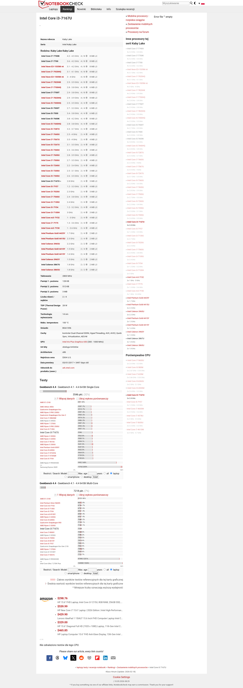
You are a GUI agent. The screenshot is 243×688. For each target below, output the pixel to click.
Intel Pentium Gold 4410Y (53, 249)
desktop (86, 477)
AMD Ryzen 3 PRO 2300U (49, 412)
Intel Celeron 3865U (50, 269)
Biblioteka (96, 9)
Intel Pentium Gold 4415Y (53, 254)
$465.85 (62, 630)
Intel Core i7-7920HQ (51, 71)
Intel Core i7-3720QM (48, 456)
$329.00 (62, 622)
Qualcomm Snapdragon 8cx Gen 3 (53, 415)
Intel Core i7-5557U (47, 555)
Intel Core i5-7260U (50, 165)
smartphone (72, 477)
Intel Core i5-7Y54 (49, 207)
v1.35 (41, 639)
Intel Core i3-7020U (50, 191)
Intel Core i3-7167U (135, 222)
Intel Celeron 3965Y (50, 259)
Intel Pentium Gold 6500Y (49, 447)
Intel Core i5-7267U (50, 144)
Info (109, 9)
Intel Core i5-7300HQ (51, 103)
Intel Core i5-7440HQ (51, 124)
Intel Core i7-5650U (135, 422)
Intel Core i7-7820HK (51, 82)
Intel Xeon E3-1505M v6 (52, 77)
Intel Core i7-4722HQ (48, 453)
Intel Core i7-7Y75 (49, 223)
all (106, 473)
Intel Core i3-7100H (50, 212)
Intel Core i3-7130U (47, 429)
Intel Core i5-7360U (50, 150)
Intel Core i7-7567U (50, 139)
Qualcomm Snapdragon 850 (50, 523)
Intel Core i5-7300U (50, 176)
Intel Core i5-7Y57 (49, 186)
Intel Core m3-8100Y (48, 514)
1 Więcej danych (64, 398)
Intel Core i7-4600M (135, 409)
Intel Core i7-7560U (50, 196)
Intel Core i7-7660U (50, 134)
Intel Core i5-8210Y (47, 541)
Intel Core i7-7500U (50, 160)
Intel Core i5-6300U (47, 450)
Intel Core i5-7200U (50, 170)
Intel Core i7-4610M (135, 429)
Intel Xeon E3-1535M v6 (52, 66)
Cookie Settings (121, 677)
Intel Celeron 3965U (50, 243)
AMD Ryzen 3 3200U (48, 436)
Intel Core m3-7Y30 (50, 228)
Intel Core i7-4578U (135, 416)
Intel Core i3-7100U (50, 202)
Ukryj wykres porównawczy (92, 398)
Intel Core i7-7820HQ (51, 98)
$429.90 (62, 614)
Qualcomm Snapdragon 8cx (50, 410)
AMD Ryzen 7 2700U (48, 424)
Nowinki (81, 9)
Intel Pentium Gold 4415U (53, 238)
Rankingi (67, 9)
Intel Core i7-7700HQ (51, 87)
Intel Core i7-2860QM (48, 418)
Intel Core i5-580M (135, 367)
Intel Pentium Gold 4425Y (53, 233)
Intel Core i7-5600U (135, 360)
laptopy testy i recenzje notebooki (91, 667)
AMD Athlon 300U (47, 407)
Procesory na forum (138, 32)
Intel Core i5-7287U (50, 129)
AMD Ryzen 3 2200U (48, 439)
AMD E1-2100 (45, 402)
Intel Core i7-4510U (47, 442)
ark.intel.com (68, 367)
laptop (114, 473)
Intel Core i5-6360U (135, 381)
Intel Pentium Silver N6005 (50, 503)
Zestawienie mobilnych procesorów (132, 667)
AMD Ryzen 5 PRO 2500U (49, 426)
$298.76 (62, 598)
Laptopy (53, 9)
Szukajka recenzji (125, 9)
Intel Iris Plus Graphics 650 (74, 342)
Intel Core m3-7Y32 (50, 217)
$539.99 (62, 606)
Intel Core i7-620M (135, 374)
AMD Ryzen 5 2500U (48, 445)
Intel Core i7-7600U (50, 155)
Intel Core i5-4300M (135, 388)
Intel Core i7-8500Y (47, 532)
